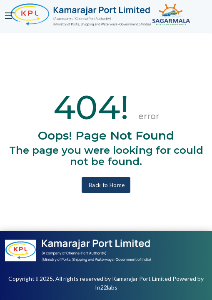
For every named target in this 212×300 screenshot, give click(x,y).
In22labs (106, 287)
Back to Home (106, 185)
